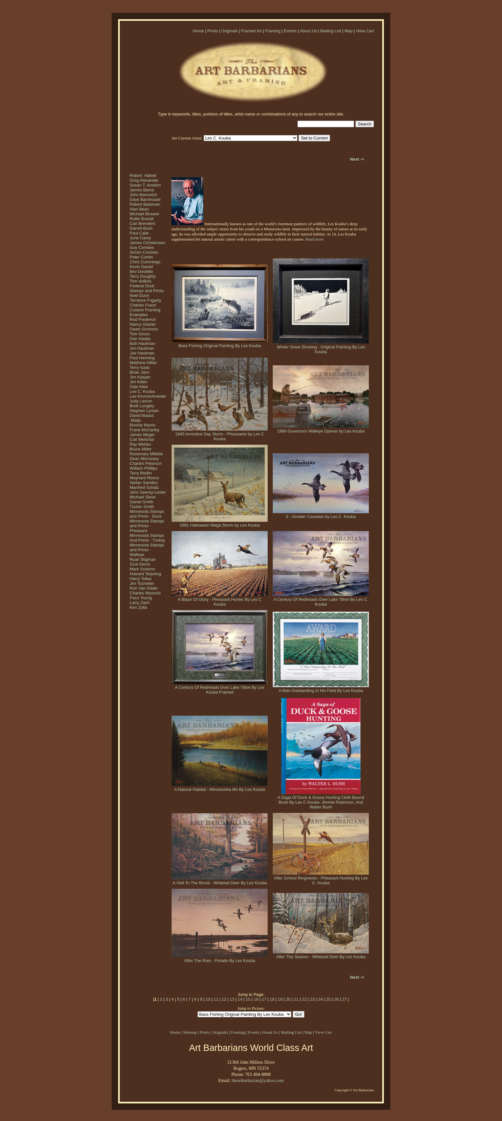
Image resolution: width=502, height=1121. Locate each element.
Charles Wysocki (145, 593)
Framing (272, 30)
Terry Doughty (143, 276)
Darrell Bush (141, 228)
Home (198, 30)
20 (288, 999)
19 (280, 999)
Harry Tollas (140, 578)
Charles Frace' (143, 305)
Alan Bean (139, 209)
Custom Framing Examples (145, 312)
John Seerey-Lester (148, 492)
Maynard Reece (144, 477)
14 (240, 999)
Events (290, 30)
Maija (135, 420)
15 (248, 999)
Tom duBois (140, 281)
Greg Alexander (144, 180)
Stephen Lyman (144, 410)
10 (208, 999)
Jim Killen (139, 381)
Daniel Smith (141, 501)
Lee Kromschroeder (148, 396)
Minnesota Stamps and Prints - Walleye (147, 550)
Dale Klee (139, 386)
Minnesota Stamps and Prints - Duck (147, 514)
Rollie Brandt (141, 218)
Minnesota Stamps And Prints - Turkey (147, 538)
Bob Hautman (142, 343)
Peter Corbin (141, 257)
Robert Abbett (143, 175)
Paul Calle (139, 233)
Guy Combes (142, 247)
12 (224, 999)
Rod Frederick (143, 319)
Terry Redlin (141, 473)
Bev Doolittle (141, 271)
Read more (314, 239)
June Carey (140, 237)
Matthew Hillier (143, 362)
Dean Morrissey (144, 458)
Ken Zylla (138, 607)
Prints (212, 30)
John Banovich (143, 194)
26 (336, 999)
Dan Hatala (140, 338)
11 (216, 999)
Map (348, 30)
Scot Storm (140, 564)
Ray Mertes (140, 444)
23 (312, 999)
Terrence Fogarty (145, 300)
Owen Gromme (144, 329)
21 (296, 999)
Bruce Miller (141, 449)
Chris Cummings (145, 261)
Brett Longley (142, 405)
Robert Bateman (145, 204)
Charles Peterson (146, 463)
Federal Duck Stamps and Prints (147, 288)
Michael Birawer (144, 213)
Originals (229, 30)
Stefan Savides (144, 482)
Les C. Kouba (142, 391)
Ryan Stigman (143, 559)
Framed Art (251, 30)
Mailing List (330, 30)
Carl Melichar (142, 439)
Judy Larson (141, 401)
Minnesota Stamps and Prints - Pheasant (147, 526)
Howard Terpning (145, 573)
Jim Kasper (140, 377)
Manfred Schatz (144, 487)
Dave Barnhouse (145, 199)
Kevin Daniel (141, 266)
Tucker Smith (142, 506)
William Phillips (144, 468)
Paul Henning (142, 357)
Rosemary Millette (146, 453)
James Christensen (147, 242)
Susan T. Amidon (145, 185)
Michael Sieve (143, 497)
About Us (308, 30)
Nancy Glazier (143, 324)
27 (344, 999)
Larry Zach (140, 602)
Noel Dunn (139, 295)
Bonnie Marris (142, 425)
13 (232, 999)
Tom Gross (140, 333)
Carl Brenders (142, 223)
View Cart (365, 30)
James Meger (142, 434)
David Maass (142, 415)
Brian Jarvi (139, 372)
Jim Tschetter (142, 583)
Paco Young (141, 597)
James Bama (142, 189)
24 (320, 999)
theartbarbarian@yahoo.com (257, 1080)
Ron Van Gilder (144, 588)
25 (328, 999)
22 (304, 999)
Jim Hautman (142, 348)
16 (256, 999)
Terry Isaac (140, 367)
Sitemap (190, 1032)
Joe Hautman (142, 353)
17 (264, 999)
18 (272, 999)
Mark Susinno (142, 569)
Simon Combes (144, 252)
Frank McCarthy (144, 429)
